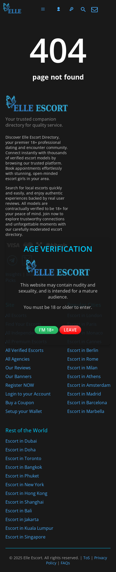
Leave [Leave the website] (70, 330)
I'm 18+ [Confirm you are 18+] (46, 330)
